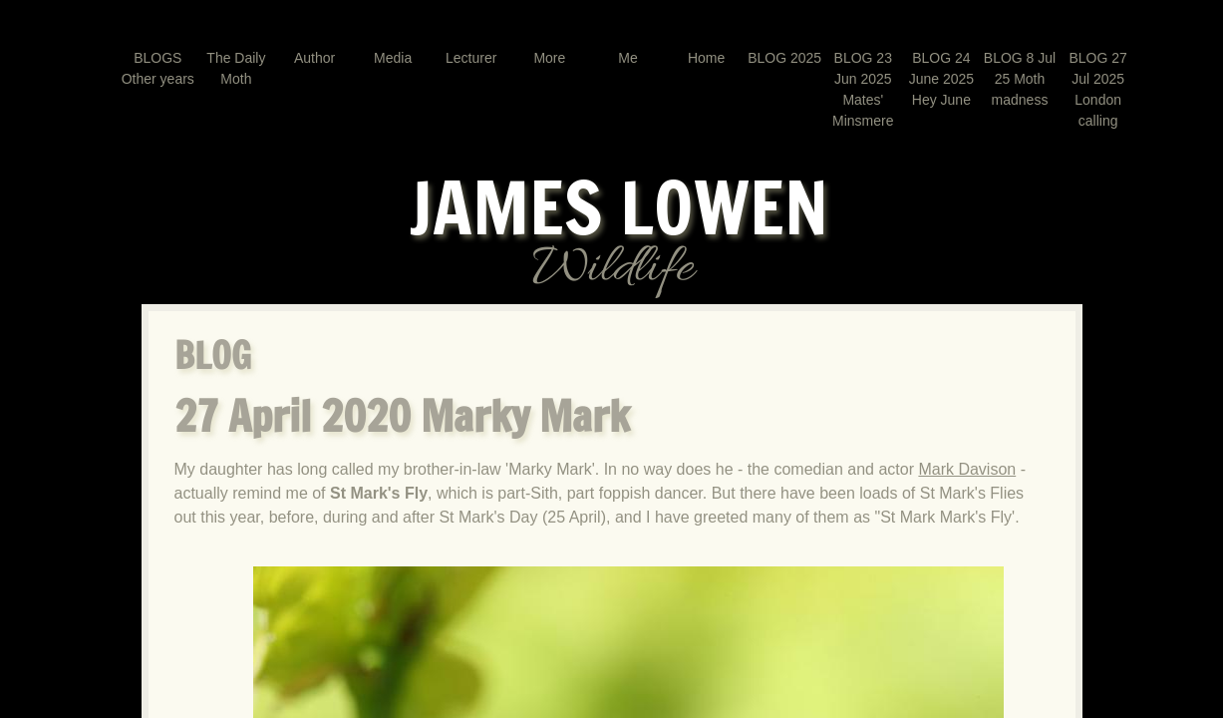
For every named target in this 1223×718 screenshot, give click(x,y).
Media (393, 58)
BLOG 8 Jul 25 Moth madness (1020, 79)
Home (706, 58)
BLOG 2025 (784, 58)
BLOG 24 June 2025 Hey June (941, 79)
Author (314, 58)
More (549, 58)
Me (627, 58)
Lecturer (471, 58)
